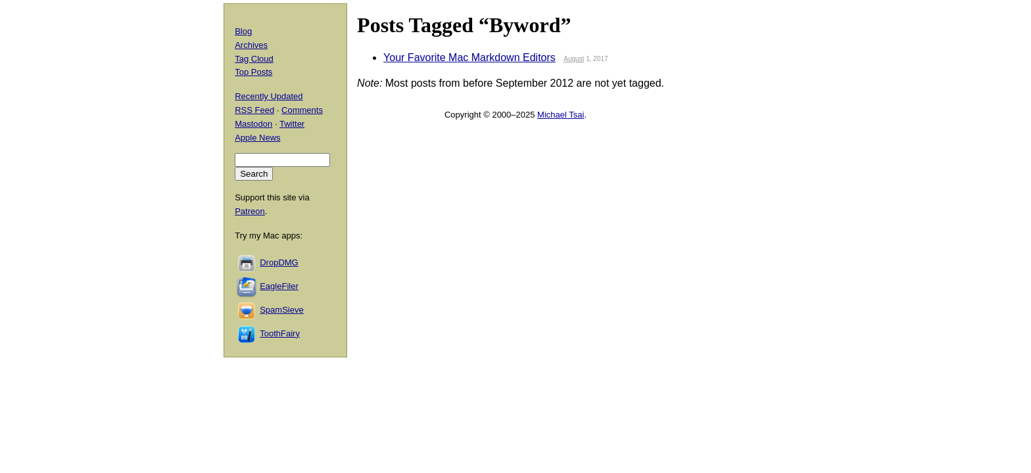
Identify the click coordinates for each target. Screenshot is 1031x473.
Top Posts (253, 72)
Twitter (291, 124)
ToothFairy (280, 333)
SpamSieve (281, 310)
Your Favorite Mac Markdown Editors (469, 57)
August (573, 58)
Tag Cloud (254, 59)
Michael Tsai (560, 115)
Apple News (257, 138)
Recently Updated (268, 96)
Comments (302, 110)
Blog (243, 31)
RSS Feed (254, 110)
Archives (251, 45)
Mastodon (253, 124)
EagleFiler (279, 286)
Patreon (250, 211)
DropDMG (279, 262)
